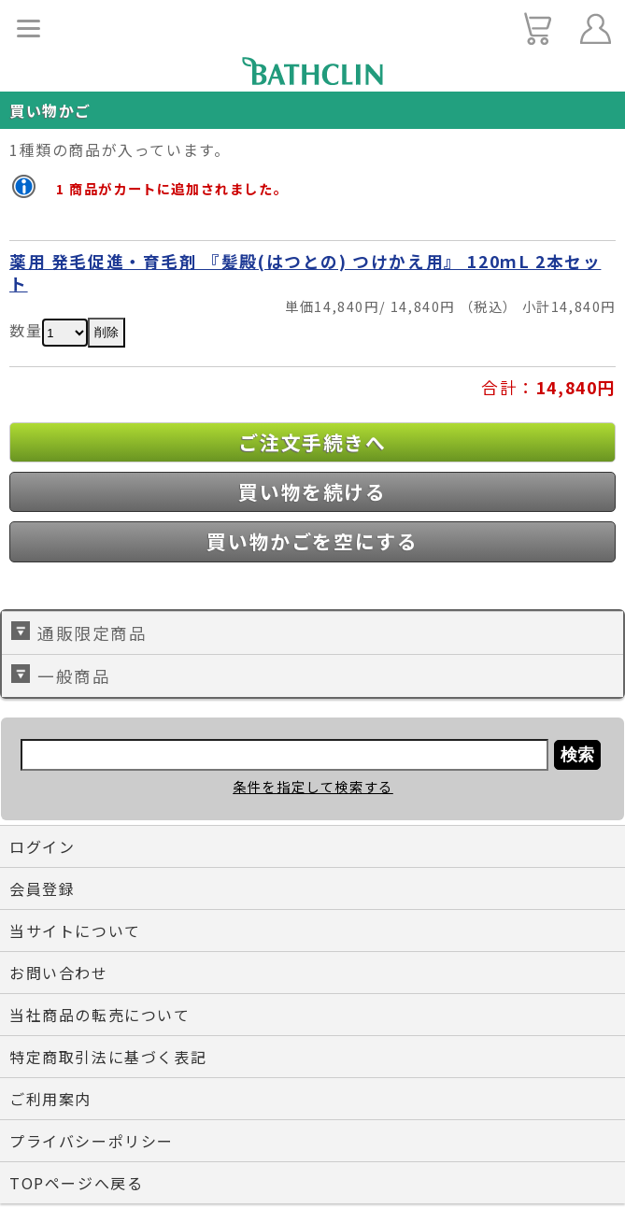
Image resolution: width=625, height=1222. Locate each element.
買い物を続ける (312, 491)
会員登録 (42, 888)
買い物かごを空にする (312, 541)
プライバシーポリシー (91, 1141)
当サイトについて (75, 930)
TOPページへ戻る (76, 1183)
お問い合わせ (58, 972)
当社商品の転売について (100, 1014)
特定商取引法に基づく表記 (107, 1056)
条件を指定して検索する (313, 786)
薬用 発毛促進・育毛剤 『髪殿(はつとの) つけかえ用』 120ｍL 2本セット (305, 272)
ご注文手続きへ (312, 442)
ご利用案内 (50, 1098)
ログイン (42, 846)
